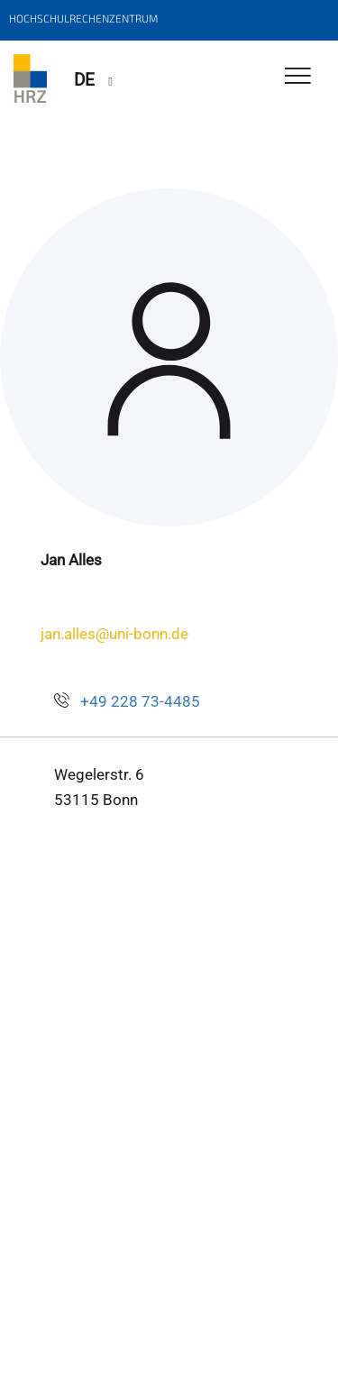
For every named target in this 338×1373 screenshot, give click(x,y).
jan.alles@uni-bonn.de (114, 634)
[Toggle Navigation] (298, 77)
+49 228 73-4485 (140, 701)
